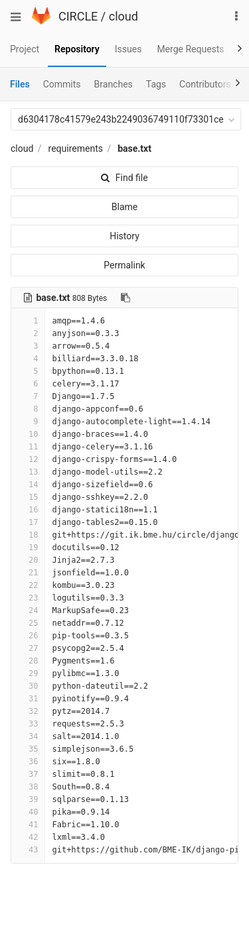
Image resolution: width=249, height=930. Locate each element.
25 (28, 623)
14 (28, 484)
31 (28, 698)
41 (28, 824)
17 (28, 522)
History (124, 236)
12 (28, 459)
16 (28, 509)
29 (28, 673)
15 (28, 497)
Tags (156, 84)
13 (28, 472)
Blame (124, 207)
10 (28, 434)
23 (28, 598)
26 (28, 635)
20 (28, 560)
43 (28, 849)
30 (28, 686)
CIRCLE (78, 16)
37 (28, 774)
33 (28, 723)
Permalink (124, 265)
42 (28, 837)
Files (20, 84)
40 (28, 812)
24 (28, 610)
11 (28, 446)
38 (28, 786)
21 (28, 572)
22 (28, 585)
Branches (113, 84)
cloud (123, 16)
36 (28, 761)
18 (28, 535)
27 (28, 648)
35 (28, 749)
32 (28, 711)
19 (28, 547)
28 (28, 661)
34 (28, 736)
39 (28, 799)
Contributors (205, 84)
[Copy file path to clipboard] (125, 297)
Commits (62, 84)
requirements (75, 148)
